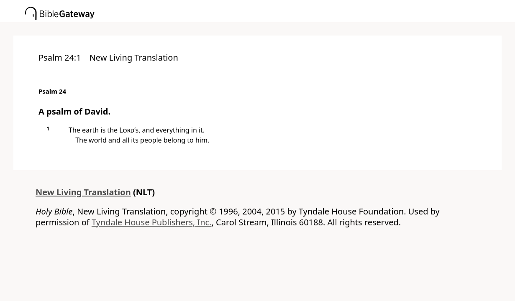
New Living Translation (83, 192)
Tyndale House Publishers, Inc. (152, 222)
